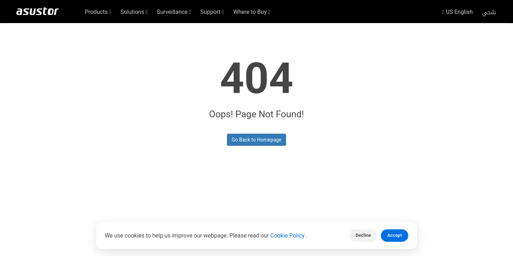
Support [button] (212, 12)
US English (457, 12)
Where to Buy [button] (251, 12)
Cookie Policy (288, 235)
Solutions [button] (134, 12)
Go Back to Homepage (256, 140)
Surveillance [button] (174, 12)
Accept (394, 235)
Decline (363, 235)
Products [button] (98, 12)
